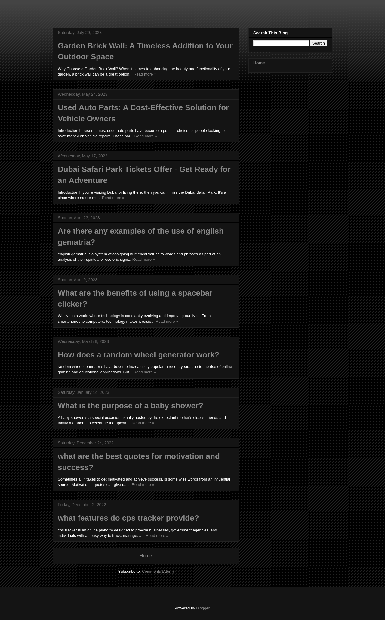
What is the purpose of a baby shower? (130, 405)
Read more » (145, 74)
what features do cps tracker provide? (128, 517)
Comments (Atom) (158, 571)
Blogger (202, 608)
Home (146, 555)
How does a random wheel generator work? (138, 354)
